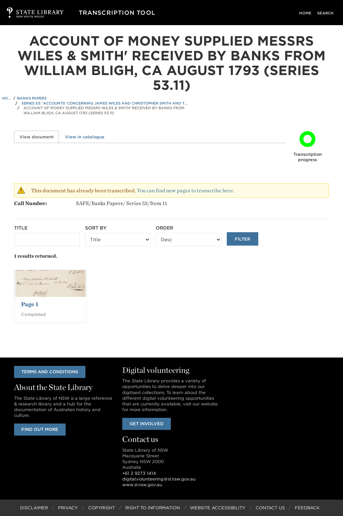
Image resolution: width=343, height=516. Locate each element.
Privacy (68, 507)
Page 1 (29, 304)
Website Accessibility (217, 507)
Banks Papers (32, 98)
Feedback (307, 507)
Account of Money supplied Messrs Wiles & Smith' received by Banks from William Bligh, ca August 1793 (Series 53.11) (104, 110)
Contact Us (270, 507)
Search (326, 13)
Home (308, 13)
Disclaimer (34, 507)
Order (164, 228)
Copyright (101, 507)
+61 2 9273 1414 (139, 473)
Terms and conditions (49, 371)
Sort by (96, 228)
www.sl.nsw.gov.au (142, 484)
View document (39, 136)
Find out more (39, 429)
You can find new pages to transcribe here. (185, 190)
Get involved (146, 423)
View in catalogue (85, 136)
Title (20, 228)
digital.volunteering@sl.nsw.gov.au (159, 478)
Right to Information (152, 507)
